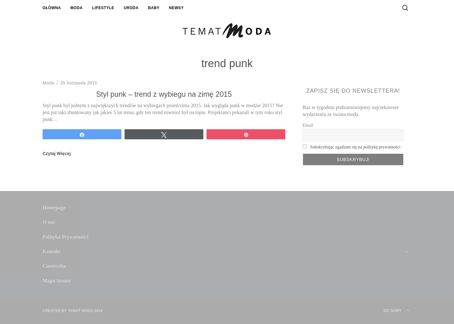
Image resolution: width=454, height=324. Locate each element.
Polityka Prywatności (65, 237)
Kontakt (52, 251)
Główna (52, 8)
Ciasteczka (54, 266)
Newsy (176, 8)
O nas (49, 222)
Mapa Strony (57, 280)
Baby (153, 8)
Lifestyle (103, 8)
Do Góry (397, 310)
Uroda (131, 8)
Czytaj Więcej (57, 153)
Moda (76, 8)
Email (308, 125)
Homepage (54, 207)
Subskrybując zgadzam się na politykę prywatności (355, 147)
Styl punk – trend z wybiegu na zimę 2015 (164, 94)
